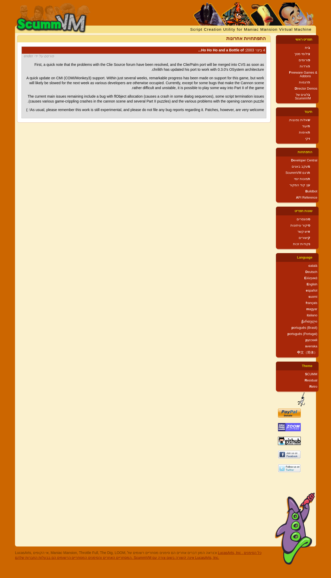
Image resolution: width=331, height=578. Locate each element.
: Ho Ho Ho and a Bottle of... (231, 50)
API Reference (306, 197)
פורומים (304, 60)
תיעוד (308, 112)
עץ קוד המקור (299, 185)
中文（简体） (307, 352)
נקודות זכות (301, 244)
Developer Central (304, 160)
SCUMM (311, 374)
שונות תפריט (304, 211)
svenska (311, 346)
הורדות (305, 66)
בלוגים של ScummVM (303, 96)
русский (311, 340)
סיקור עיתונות (300, 225)
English (312, 284)
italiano (312, 315)
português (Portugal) (302, 334)
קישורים (304, 238)
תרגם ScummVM (297, 173)
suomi (313, 297)
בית (307, 48)
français (311, 303)
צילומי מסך (302, 54)
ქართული (309, 321)
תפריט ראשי (304, 39)
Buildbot (311, 191)
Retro (313, 386)
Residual (311, 380)
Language (304, 257)
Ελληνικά (310, 278)
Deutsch (311, 272)
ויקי (307, 138)
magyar (311, 309)
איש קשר (303, 231)
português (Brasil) (304, 328)
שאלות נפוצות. (299, 120)
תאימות (304, 132)
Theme (307, 366)
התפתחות (305, 152)
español (311, 290)
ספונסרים (303, 219)
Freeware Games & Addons (303, 74)
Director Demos (306, 88)
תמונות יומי (302, 179)
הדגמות (304, 82)
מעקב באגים (301, 166)
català (313, 266)
